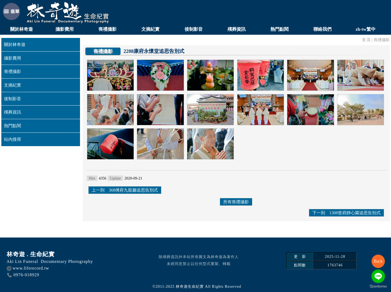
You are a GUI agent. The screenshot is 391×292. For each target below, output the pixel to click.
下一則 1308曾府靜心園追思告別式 (346, 213)
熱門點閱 (279, 29)
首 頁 (366, 39)
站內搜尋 (12, 139)
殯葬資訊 (237, 29)
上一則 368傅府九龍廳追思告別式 (125, 190)
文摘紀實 (150, 29)
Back (378, 261)
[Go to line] (378, 276)
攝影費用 (64, 29)
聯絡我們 (322, 29)
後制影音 (194, 29)
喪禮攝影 (107, 29)
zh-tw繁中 (366, 29)
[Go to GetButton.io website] (378, 286)
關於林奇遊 (21, 29)
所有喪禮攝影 (236, 202)
